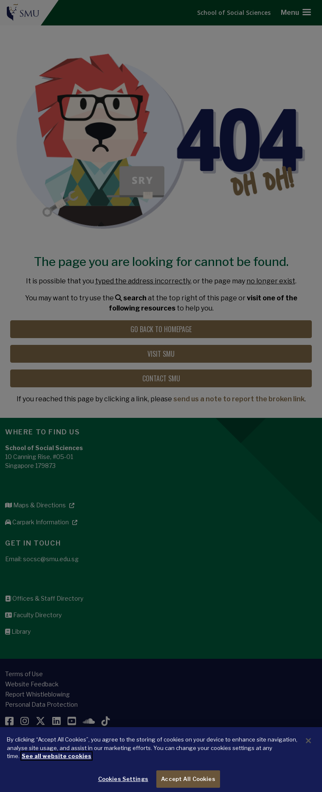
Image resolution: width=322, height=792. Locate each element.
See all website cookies (56, 761)
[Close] (308, 745)
